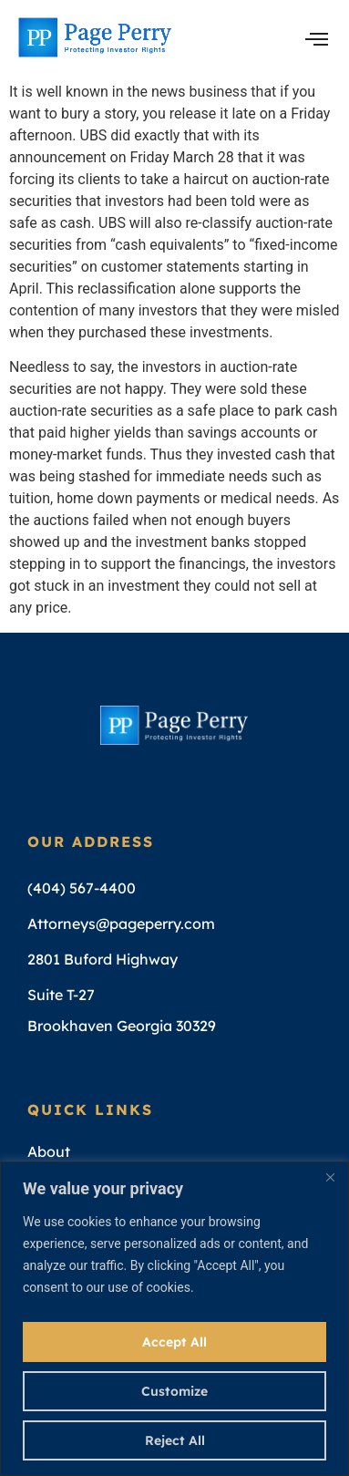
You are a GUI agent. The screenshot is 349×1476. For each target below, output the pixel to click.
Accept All (174, 1342)
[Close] (330, 1177)
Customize (174, 1391)
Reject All (175, 1440)
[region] (174, 1318)
